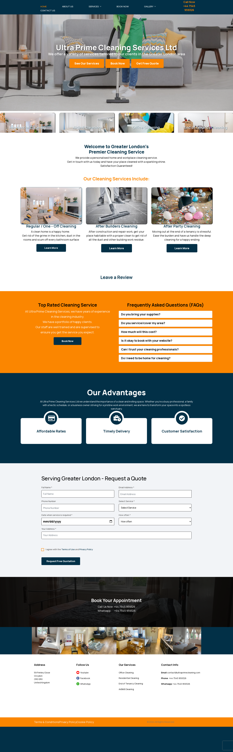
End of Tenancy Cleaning (131, 683)
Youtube (84, 672)
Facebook (84, 678)
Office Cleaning (126, 672)
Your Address (48, 528)
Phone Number (48, 501)
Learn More (51, 248)
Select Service (127, 501)
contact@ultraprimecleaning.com (183, 672)
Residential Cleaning (129, 678)
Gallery (148, 6)
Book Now (123, 6)
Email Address (126, 487)
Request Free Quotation (61, 561)
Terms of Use (68, 549)
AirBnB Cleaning (126, 689)
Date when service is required (56, 515)
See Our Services (86, 63)
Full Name (46, 487)
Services (94, 6)
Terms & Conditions (46, 722)
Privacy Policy (86, 549)
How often (125, 515)
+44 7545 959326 (125, 610)
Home (43, 6)
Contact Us (47, 10)
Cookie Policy (85, 722)
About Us (67, 6)
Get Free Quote (147, 63)
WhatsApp (85, 684)
